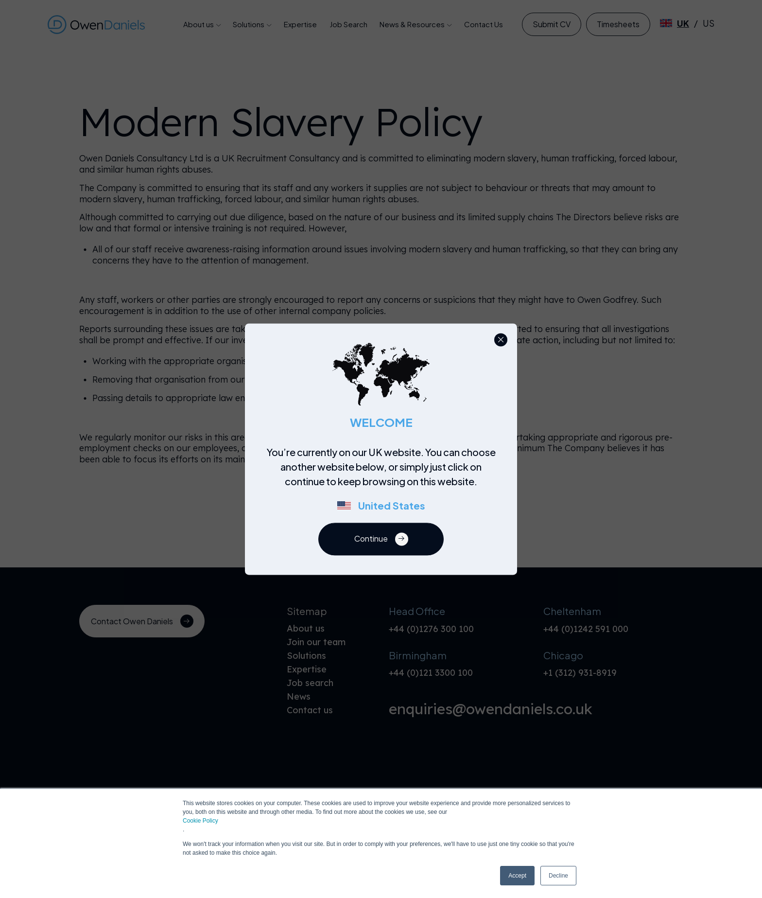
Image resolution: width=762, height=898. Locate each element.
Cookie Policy (200, 820)
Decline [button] (558, 875)
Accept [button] (517, 875)
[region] (383, 484)
